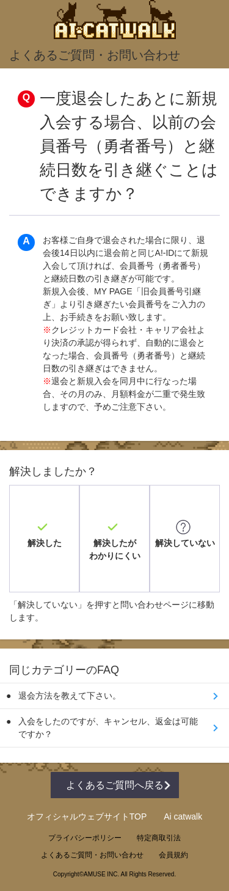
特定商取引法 (159, 838)
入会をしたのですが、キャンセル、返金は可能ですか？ (108, 727)
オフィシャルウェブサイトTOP (87, 816)
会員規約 (173, 855)
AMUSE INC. (101, 874)
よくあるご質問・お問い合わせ (92, 855)
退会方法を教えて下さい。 (69, 695)
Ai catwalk (183, 816)
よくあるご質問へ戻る (115, 785)
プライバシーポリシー (85, 838)
